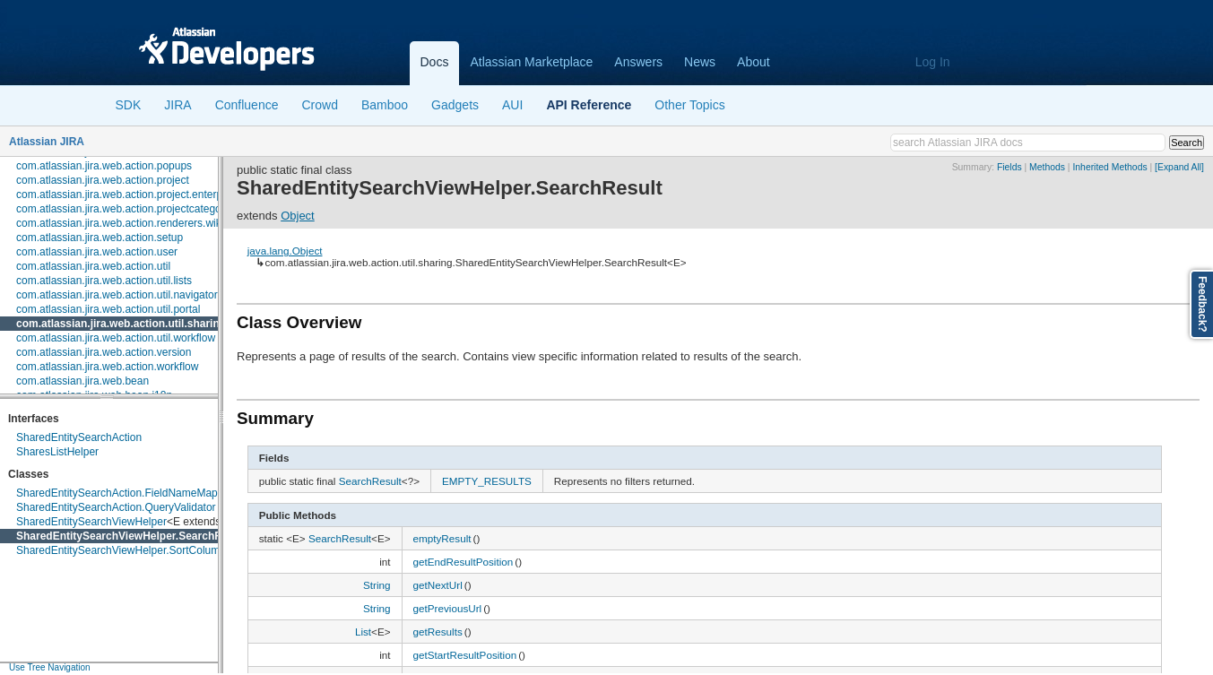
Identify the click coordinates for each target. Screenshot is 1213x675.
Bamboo (384, 105)
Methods (1047, 167)
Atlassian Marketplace (531, 62)
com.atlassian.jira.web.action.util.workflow (115, 338)
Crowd (319, 105)
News (699, 62)
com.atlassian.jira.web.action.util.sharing (121, 323)
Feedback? (1202, 304)
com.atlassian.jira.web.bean (82, 381)
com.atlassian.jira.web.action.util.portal (108, 309)
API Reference (588, 105)
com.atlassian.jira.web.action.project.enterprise (127, 194)
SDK (129, 105)
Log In (932, 62)
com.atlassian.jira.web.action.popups (104, 166)
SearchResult (370, 481)
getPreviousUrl (447, 608)
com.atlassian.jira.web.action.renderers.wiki (119, 223)
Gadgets (455, 105)
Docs (434, 62)
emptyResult (442, 538)
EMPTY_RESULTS (487, 481)
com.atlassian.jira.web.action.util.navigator (117, 295)
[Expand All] (1179, 167)
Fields (1009, 167)
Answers (638, 62)
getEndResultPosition (463, 561)
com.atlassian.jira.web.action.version (103, 352)
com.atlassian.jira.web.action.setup (99, 237)
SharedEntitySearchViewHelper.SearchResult (131, 536)
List (363, 631)
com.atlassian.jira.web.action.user (97, 252)
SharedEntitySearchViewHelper (91, 521)
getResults (438, 631)
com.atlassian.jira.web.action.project (102, 180)
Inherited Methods (1109, 167)
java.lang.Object (285, 250)
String (377, 585)
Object (298, 215)
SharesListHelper (57, 452)
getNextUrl (438, 585)
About (753, 62)
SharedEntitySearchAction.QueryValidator (116, 507)
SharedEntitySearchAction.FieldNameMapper (124, 493)
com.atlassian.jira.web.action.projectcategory (123, 209)
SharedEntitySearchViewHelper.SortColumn (121, 550)
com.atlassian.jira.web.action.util (93, 266)
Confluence (247, 105)
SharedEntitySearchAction (79, 437)
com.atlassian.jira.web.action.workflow (107, 366)
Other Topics (689, 105)
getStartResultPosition (465, 655)
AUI (512, 105)
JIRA (177, 105)
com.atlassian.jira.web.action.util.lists (104, 280)
